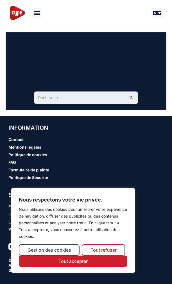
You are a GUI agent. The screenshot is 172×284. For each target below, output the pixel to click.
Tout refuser (103, 250)
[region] (73, 230)
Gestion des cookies (49, 250)
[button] (37, 13)
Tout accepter (73, 261)
